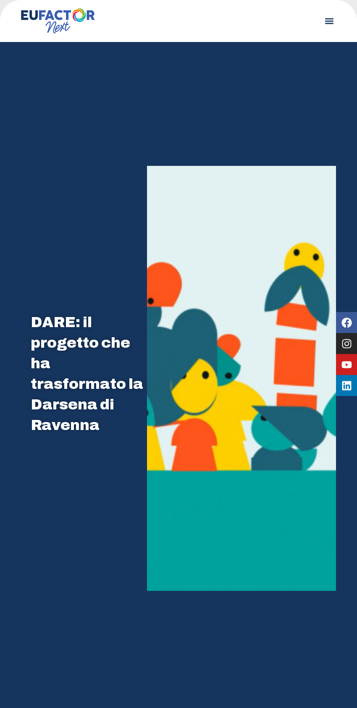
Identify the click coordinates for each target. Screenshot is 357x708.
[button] (329, 21)
